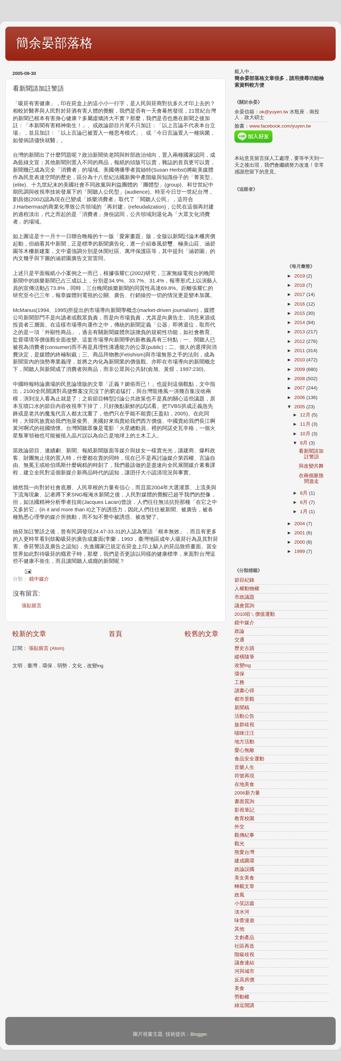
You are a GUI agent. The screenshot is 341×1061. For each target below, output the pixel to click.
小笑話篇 (244, 903)
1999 (300, 551)
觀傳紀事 (244, 835)
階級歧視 (244, 954)
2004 (300, 523)
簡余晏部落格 (54, 43)
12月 (306, 415)
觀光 (239, 843)
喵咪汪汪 (244, 733)
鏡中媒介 (39, 579)
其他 (239, 929)
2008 (300, 378)
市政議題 (244, 597)
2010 (300, 359)
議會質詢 (244, 605)
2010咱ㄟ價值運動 (254, 614)
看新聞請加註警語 (311, 453)
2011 (300, 350)
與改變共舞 (311, 466)
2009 (300, 369)
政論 (239, 631)
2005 (300, 406)
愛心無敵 (244, 750)
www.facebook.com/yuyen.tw (280, 126)
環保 (239, 674)
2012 (300, 341)
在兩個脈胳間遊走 (311, 478)
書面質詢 (244, 801)
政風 (239, 895)
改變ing (242, 665)
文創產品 (244, 937)
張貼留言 (32, 605)
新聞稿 (241, 707)
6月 (304, 502)
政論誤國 (244, 869)
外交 (239, 826)
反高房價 (244, 979)
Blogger (198, 1034)
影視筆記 (244, 810)
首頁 (115, 633)
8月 (304, 493)
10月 (306, 433)
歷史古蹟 (244, 648)
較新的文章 (29, 633)
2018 (300, 285)
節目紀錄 (244, 580)
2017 (300, 294)
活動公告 (244, 716)
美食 (239, 988)
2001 (300, 532)
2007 (300, 388)
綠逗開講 (244, 1005)
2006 (300, 397)
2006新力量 (247, 793)
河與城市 (244, 971)
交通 (239, 639)
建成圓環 (244, 860)
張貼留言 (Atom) (46, 648)
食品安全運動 (249, 758)
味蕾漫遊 (244, 920)
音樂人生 (244, 767)
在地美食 (244, 784)
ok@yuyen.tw (273, 111)
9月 (304, 443)
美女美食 (244, 877)
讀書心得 (244, 690)
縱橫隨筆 (244, 656)
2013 (300, 331)
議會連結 (244, 962)
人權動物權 (246, 588)
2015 (300, 313)
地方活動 (244, 741)
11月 (306, 424)
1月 (304, 511)
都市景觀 (244, 699)
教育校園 (244, 818)
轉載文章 (244, 886)
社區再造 (244, 946)
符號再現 (244, 776)
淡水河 (241, 912)
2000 (300, 542)
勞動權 (241, 997)
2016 (300, 304)
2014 (300, 322)
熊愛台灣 (244, 852)
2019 (300, 276)
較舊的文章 (201, 633)
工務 (239, 682)
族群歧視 (244, 724)
